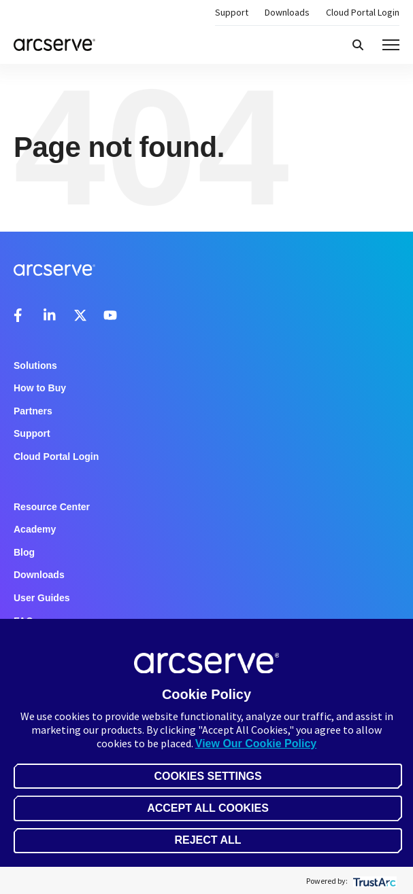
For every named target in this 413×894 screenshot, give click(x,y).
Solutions (35, 365)
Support (231, 12)
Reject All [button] (207, 840)
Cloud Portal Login (362, 12)
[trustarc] (373, 881)
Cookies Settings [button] (207, 776)
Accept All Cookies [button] (208, 808)
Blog (24, 552)
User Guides (41, 597)
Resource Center (52, 506)
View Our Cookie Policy (255, 743)
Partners (33, 411)
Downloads (287, 12)
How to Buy (40, 387)
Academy (35, 529)
